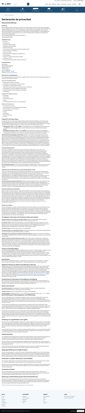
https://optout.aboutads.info (23, 274)
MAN (44, 397)
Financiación (63, 4)
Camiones (25, 396)
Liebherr (45, 402)
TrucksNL (81, 411)
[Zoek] (28, 4)
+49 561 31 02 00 (80, 0)
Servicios (54, 4)
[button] (80, 4)
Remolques (25, 399)
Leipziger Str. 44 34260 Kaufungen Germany (64, 0)
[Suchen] (20, 4)
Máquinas (25, 401)
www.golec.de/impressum (12, 72)
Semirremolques (26, 397)
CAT (44, 401)
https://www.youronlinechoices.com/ (38, 274)
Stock (50, 4)
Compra (58, 4)
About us (69, 4)
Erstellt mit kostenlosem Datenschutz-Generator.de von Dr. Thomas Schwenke (17, 385)
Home (46, 4)
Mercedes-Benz (46, 396)
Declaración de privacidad (9, 15)
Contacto (74, 4)
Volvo (44, 399)
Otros (24, 402)
